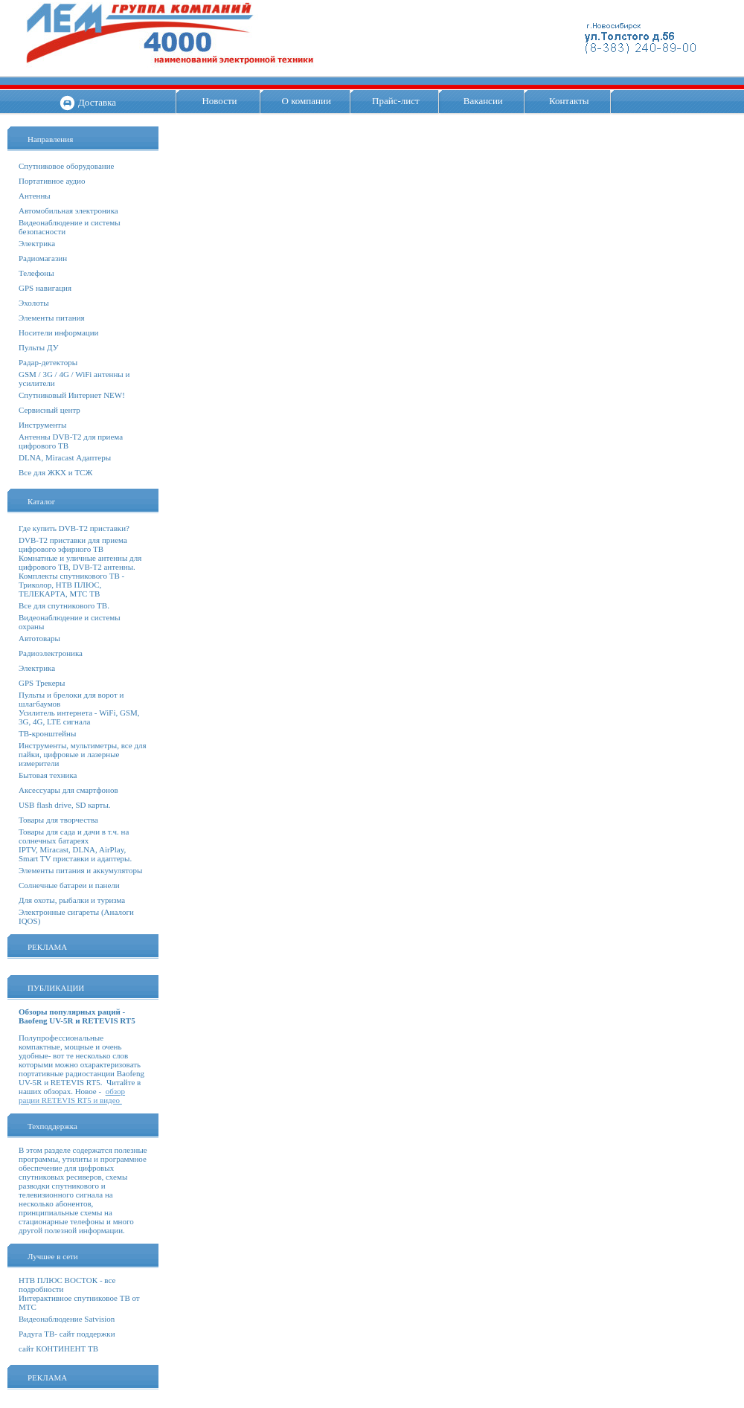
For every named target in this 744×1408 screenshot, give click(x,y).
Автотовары (39, 638)
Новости (219, 100)
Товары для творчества (58, 819)
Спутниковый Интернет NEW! (72, 394)
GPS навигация (45, 287)
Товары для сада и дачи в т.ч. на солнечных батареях (74, 836)
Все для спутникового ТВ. (64, 605)
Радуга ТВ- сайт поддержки (67, 1333)
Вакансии (483, 100)
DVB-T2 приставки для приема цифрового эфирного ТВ (73, 544)
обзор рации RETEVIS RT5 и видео (72, 1096)
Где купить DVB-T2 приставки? (74, 528)
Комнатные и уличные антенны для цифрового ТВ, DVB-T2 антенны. (80, 562)
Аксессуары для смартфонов (68, 789)
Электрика (37, 243)
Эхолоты (34, 302)
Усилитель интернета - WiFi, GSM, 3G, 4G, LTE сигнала (79, 717)
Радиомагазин (43, 258)
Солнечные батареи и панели (69, 885)
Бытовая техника (48, 775)
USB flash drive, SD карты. (65, 804)
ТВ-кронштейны (47, 733)
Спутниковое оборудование (66, 165)
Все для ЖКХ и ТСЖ (55, 472)
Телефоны (36, 273)
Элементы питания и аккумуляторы (80, 870)
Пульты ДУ (38, 347)
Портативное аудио (52, 180)
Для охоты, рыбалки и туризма (72, 900)
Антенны (35, 195)
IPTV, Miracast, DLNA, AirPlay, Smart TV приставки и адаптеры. (75, 854)
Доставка (97, 102)
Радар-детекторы (48, 362)
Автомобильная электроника (68, 210)
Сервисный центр (49, 409)
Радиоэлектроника (51, 653)
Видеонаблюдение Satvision (67, 1318)
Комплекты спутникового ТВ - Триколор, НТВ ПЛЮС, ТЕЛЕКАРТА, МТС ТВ (71, 584)
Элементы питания (52, 317)
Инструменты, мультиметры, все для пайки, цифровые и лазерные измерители (83, 754)
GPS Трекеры (42, 682)
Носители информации (58, 332)
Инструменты (42, 424)
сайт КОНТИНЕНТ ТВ (58, 1348)
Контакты (569, 100)
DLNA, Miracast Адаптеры (65, 457)
